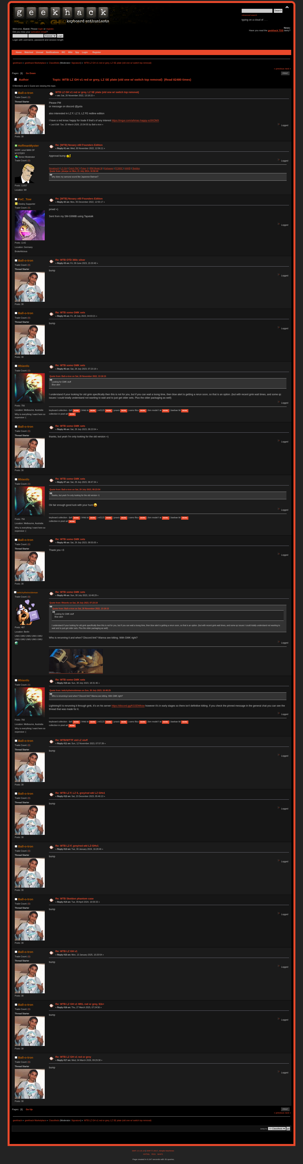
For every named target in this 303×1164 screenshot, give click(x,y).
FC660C (119, 168)
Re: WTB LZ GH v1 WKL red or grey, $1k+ (79, 1004)
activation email (38, 32)
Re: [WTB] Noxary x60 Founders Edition (78, 145)
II (87, 168)
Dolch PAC (74, 168)
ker (84, 168)
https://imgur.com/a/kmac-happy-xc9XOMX (135, 120)
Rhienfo (23, 366)
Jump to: (263, 1129)
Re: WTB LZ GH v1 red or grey (73, 1057)
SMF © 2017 (152, 1151)
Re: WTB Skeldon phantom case (74, 898)
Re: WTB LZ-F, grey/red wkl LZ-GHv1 (76, 845)
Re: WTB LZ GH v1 (66, 951)
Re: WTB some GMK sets (70, 312)
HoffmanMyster (28, 145)
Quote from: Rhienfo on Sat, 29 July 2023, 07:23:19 (74, 603)
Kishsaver (108, 168)
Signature (75, 63)
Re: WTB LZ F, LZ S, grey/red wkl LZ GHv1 (80, 793)
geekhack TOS (275, 30)
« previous (279, 68)
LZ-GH (64, 168)
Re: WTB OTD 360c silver (70, 260)
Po (82, 168)
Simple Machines (166, 1151)
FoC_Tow (24, 199)
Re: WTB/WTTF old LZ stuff (71, 740)
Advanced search (249, 15)
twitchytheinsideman (27, 592)
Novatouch (54, 168)
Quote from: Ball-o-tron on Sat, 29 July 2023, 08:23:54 (75, 489)
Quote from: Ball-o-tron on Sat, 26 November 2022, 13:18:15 (78, 376)
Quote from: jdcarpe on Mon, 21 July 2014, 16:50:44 (74, 171)
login (40, 29)
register (50, 29)
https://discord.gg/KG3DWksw (128, 705)
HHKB (127, 168)
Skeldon (136, 168)
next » (288, 68)
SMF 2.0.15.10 (138, 1151)
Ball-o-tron (25, 92)
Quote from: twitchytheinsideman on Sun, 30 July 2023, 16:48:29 (80, 690)
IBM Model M (96, 168)
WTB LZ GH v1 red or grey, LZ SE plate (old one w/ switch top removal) (97, 92)
